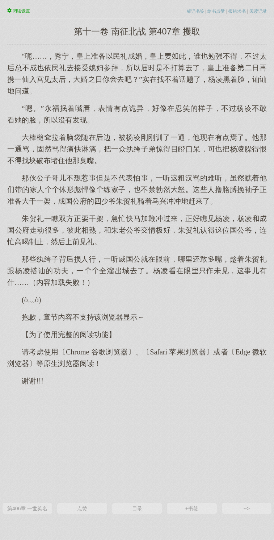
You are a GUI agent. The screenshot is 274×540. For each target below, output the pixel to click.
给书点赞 (216, 11)
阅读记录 (258, 11)
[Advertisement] (137, 443)
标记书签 (195, 11)
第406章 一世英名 (27, 508)
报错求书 (237, 11)
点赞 (82, 508)
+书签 (191, 508)
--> (247, 508)
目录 (137, 508)
